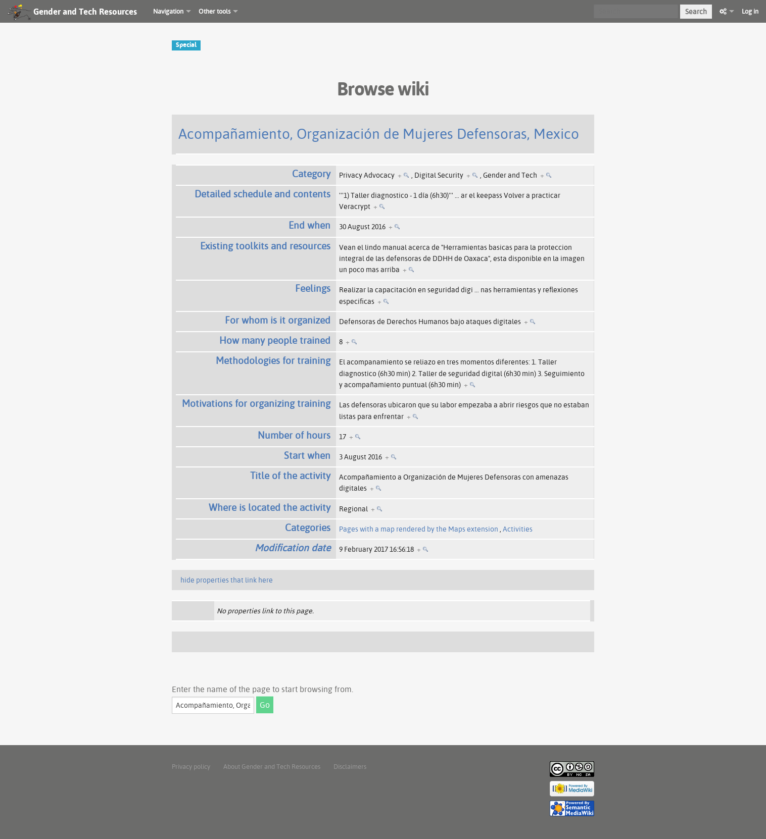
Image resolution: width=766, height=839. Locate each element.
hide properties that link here (226, 580)
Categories (307, 527)
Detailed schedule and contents (262, 194)
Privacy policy (191, 766)
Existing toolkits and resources (265, 246)
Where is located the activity (269, 507)
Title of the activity (290, 475)
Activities (518, 529)
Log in (750, 11)
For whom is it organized (277, 320)
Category (311, 174)
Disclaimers (349, 766)
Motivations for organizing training (256, 403)
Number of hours (294, 435)
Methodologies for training (273, 360)
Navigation (168, 11)
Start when (307, 455)
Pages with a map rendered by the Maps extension (418, 529)
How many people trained (274, 340)
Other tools (214, 11)
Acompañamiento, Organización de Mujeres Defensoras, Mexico (378, 133)
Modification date (292, 548)
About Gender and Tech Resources (271, 766)
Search (696, 11)
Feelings (312, 288)
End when (309, 225)
